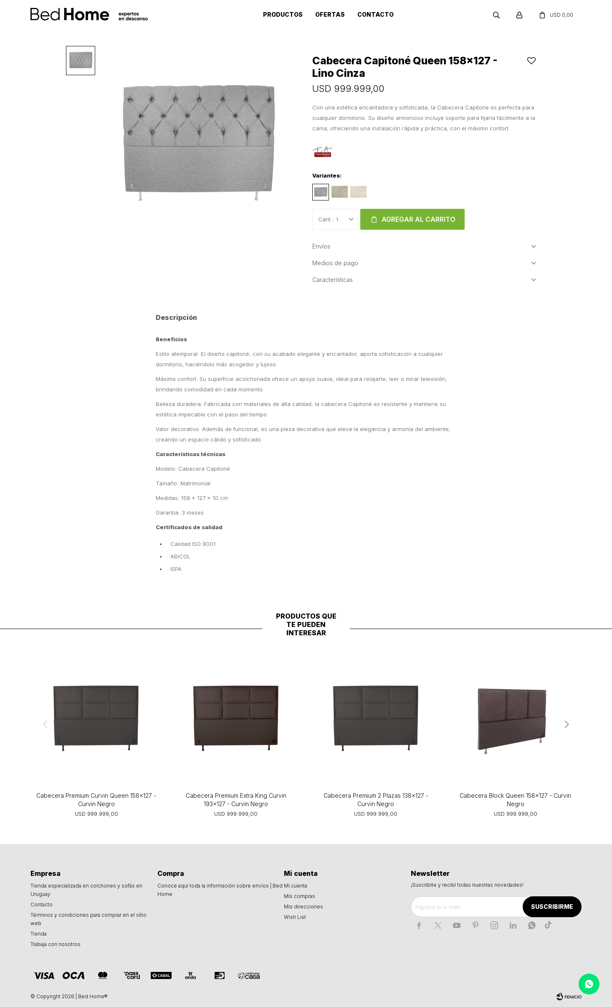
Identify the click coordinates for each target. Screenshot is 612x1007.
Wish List (295, 917)
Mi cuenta (295, 886)
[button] (566, 724)
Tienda (38, 934)
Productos (283, 14)
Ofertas (330, 14)
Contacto (375, 14)
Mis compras (299, 896)
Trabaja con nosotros (55, 944)
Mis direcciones (303, 906)
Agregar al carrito (418, 219)
